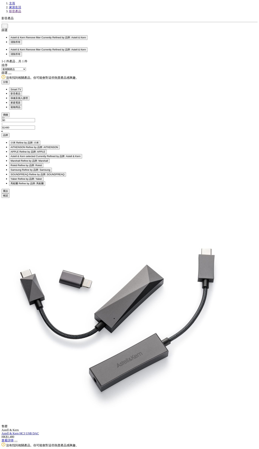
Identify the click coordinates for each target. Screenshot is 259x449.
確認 (5, 195)
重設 (5, 191)
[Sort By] (14, 69)
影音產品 (15, 11)
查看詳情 (8, 440)
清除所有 (15, 42)
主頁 (12, 3)
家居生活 (15, 7)
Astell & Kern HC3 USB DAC (20, 433)
